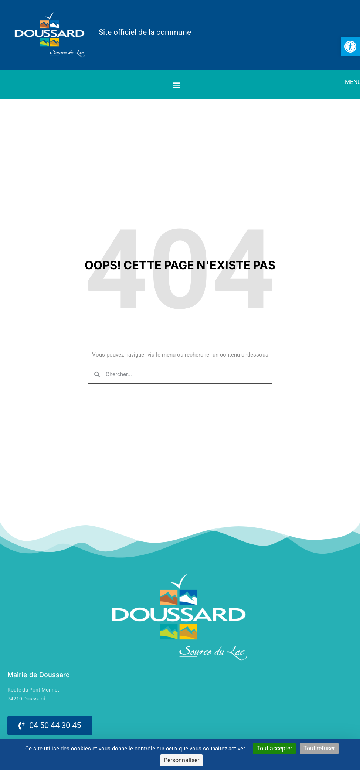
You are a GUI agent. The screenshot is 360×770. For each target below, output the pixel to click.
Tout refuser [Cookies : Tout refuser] (319, 748)
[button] (176, 85)
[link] (350, 46)
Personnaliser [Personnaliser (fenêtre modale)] (181, 760)
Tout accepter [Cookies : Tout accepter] (274, 748)
